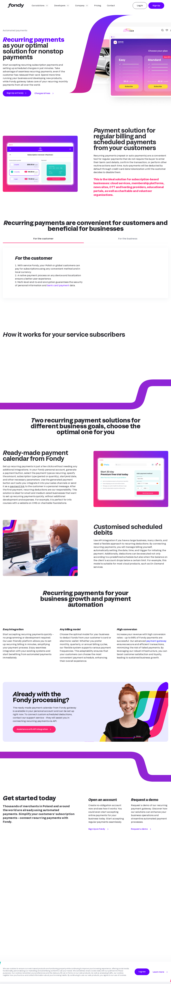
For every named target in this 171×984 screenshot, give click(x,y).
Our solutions (38, 5)
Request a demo (139, 829)
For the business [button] (127, 240)
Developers (59, 5)
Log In (140, 5)
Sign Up (156, 5)
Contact (111, 5)
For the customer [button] (43, 240)
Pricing (97, 5)
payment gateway (156, 641)
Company (79, 5)
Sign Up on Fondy (15, 93)
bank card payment (58, 285)
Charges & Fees (42, 93)
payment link (17, 486)
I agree (142, 971)
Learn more (158, 972)
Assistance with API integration (32, 729)
